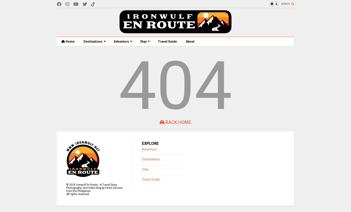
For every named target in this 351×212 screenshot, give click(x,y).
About (190, 41)
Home (68, 41)
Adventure (123, 41)
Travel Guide (167, 41)
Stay (145, 41)
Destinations (94, 41)
